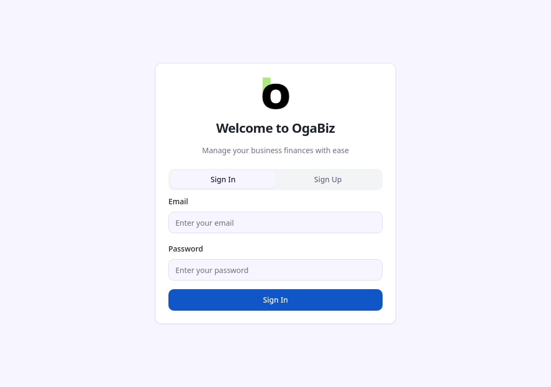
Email (178, 201)
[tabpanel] (275, 253)
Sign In (275, 300)
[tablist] (275, 179)
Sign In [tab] (222, 179)
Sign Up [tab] (328, 179)
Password (185, 248)
